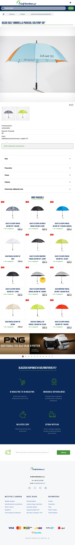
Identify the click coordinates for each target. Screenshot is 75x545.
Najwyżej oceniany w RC (36, 538)
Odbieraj (63, 452)
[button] (23, 356)
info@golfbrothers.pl (39, 483)
